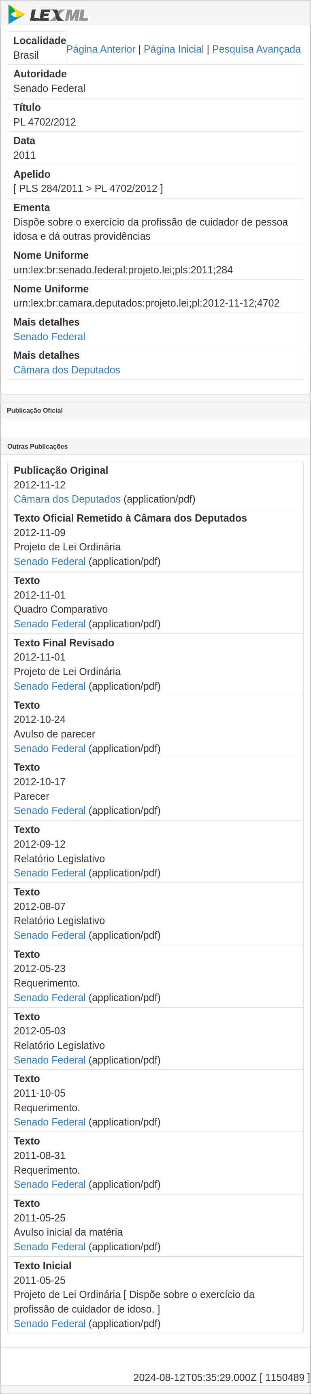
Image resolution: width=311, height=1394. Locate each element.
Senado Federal (49, 336)
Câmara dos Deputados (66, 369)
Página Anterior (101, 49)
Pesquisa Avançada (256, 49)
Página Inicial (174, 49)
